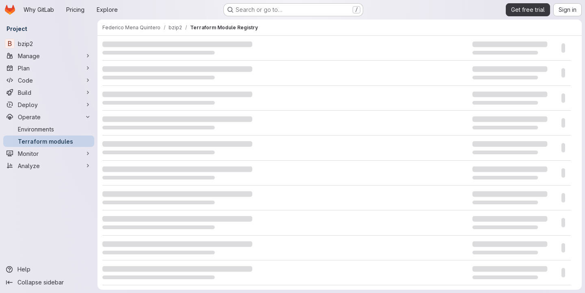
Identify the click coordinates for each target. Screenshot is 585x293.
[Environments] (48, 129)
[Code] (48, 80)
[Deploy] (48, 104)
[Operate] (48, 116)
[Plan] (48, 68)
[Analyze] (48, 165)
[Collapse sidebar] (48, 282)
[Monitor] (48, 153)
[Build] (48, 92)
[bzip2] (48, 43)
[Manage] (48, 55)
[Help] (48, 269)
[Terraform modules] (48, 141)
